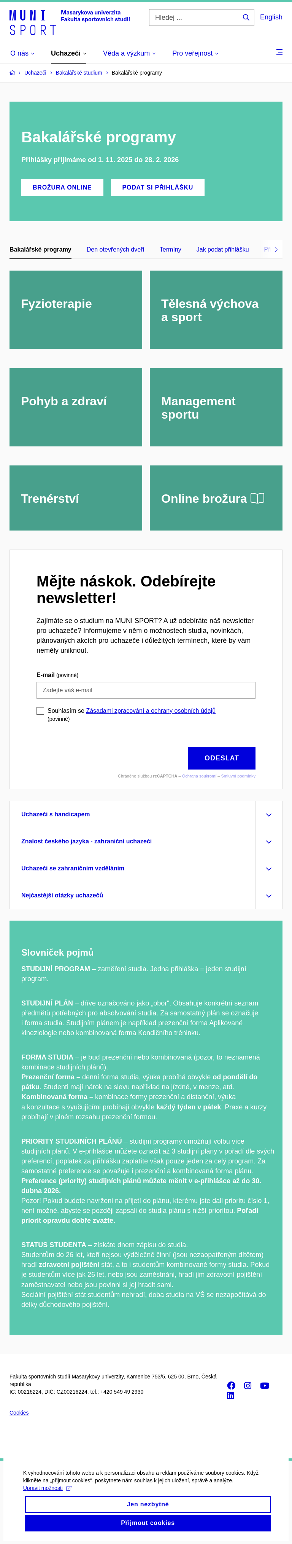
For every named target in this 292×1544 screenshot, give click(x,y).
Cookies (19, 1413)
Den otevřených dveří (115, 249)
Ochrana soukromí (199, 776)
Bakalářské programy (40, 249)
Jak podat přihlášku (223, 249)
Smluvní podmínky (238, 776)
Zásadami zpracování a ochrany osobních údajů (151, 710)
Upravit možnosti (47, 1498)
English (271, 17)
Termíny (170, 249)
